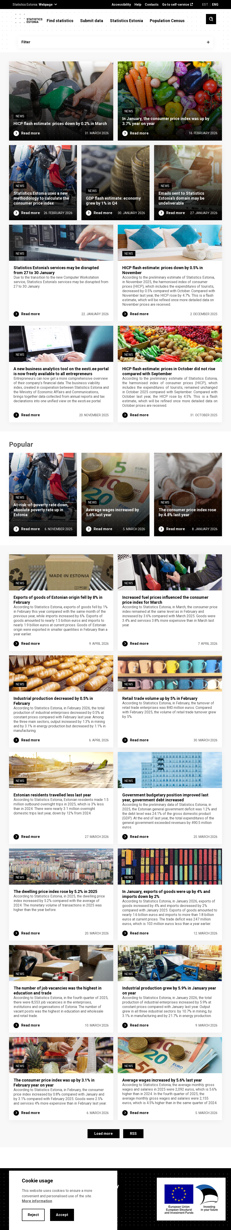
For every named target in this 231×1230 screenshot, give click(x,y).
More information (37, 1201)
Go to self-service (175, 4)
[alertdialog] (63, 1200)
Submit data (91, 20)
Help (137, 4)
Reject (33, 1215)
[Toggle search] (211, 19)
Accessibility (121, 4)
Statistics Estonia (126, 20)
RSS (133, 1153)
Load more (103, 1153)
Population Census (167, 20)
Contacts (152, 4)
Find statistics (60, 20)
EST (205, 4)
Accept (62, 1215)
